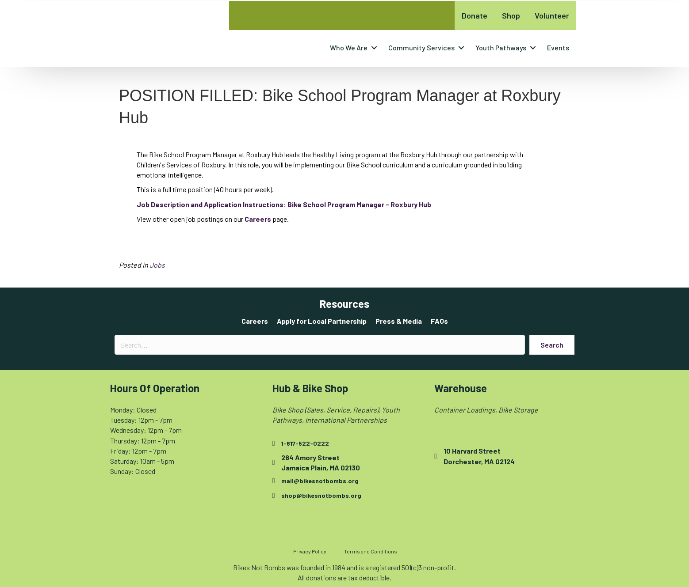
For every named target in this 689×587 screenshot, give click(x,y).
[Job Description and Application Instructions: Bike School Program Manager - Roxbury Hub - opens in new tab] (284, 204)
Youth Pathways (500, 47)
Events (558, 47)
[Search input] (320, 345)
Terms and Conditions (370, 551)
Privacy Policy (309, 551)
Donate (474, 15)
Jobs (157, 265)
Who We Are (348, 47)
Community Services (421, 47)
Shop (511, 15)
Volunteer (552, 15)
